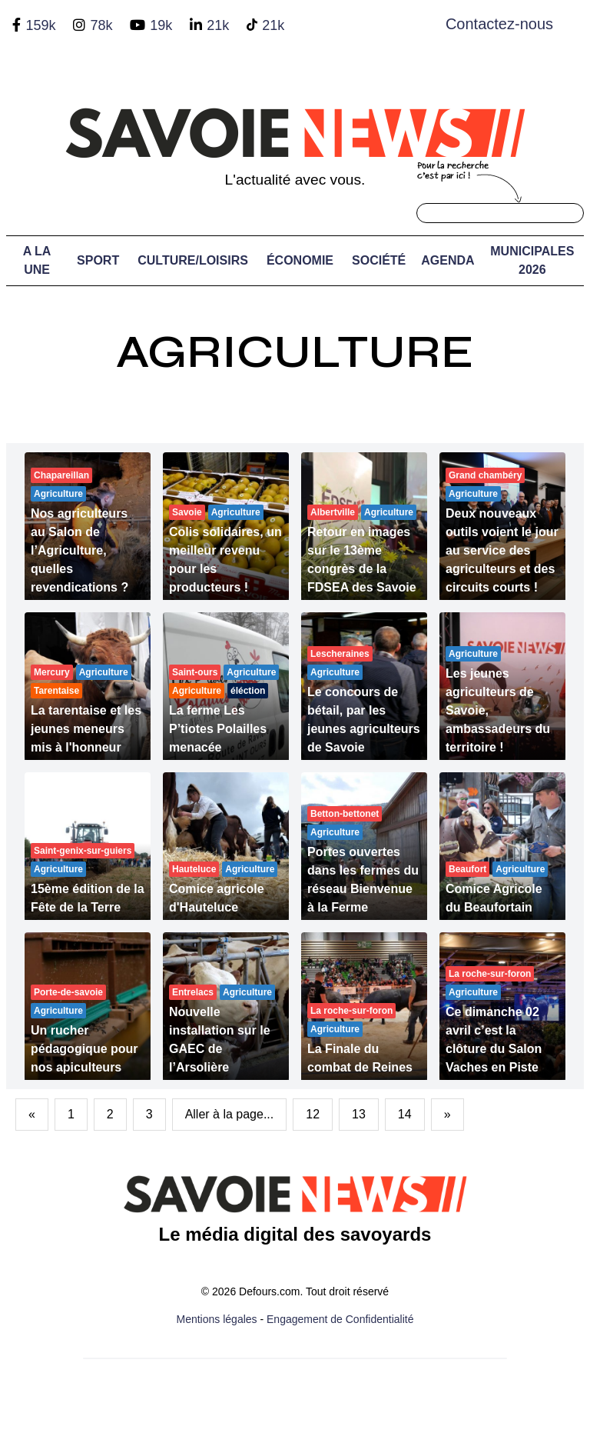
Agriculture (295, 352)
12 (313, 1114)
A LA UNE (37, 260)
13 (359, 1114)
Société (379, 260)
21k (218, 25)
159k (40, 25)
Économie (300, 260)
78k (101, 25)
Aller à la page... (229, 1114)
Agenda (447, 260)
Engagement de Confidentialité (340, 1319)
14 (405, 1114)
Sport (98, 260)
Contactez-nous (499, 23)
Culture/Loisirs (193, 260)
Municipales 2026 (532, 260)
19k (161, 25)
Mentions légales (217, 1319)
